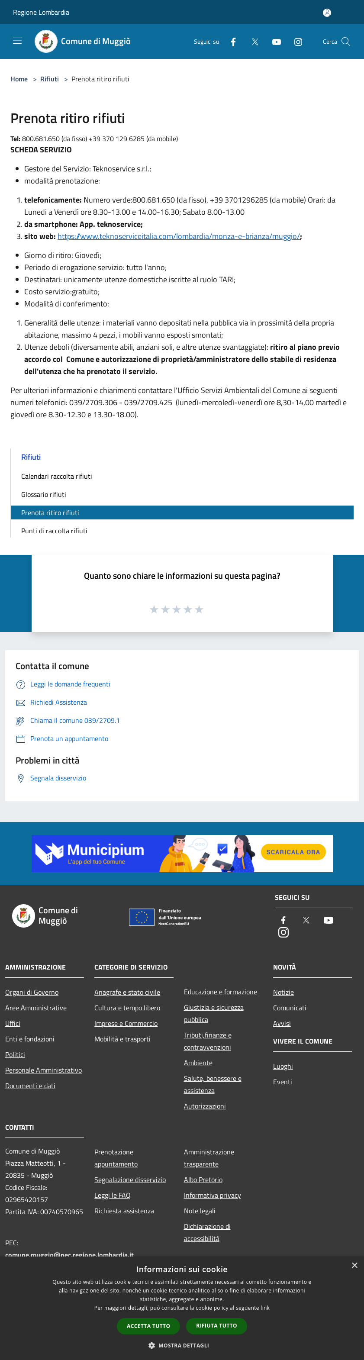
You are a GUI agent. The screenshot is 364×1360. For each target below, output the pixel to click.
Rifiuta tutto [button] (216, 1325)
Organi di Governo (31, 992)
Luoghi (283, 1066)
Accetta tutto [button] (148, 1326)
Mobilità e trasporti (122, 1039)
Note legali (200, 1210)
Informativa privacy (212, 1195)
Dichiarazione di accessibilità (207, 1232)
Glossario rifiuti (43, 494)
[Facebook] (229, 41)
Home (19, 79)
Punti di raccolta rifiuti (54, 530)
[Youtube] (273, 41)
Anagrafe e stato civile (127, 992)
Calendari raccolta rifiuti (56, 476)
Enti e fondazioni (30, 1039)
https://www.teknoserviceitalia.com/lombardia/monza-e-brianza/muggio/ (179, 236)
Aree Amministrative (36, 1007)
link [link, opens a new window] (265, 1308)
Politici (15, 1054)
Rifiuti (49, 79)
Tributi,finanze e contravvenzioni (208, 1041)
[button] (182, 1345)
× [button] (354, 1266)
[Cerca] (346, 41)
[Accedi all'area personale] (327, 13)
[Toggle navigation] (17, 40)
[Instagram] (294, 41)
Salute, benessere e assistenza (213, 1084)
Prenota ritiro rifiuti (50, 512)
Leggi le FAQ (112, 1195)
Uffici (12, 1023)
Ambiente (198, 1062)
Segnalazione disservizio (130, 1179)
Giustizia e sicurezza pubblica (214, 1013)
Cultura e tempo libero (127, 1007)
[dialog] (182, 1308)
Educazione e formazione (220, 991)
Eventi (282, 1081)
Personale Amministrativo (43, 1070)
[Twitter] (251, 41)
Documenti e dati (30, 1085)
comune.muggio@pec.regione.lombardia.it (69, 1255)
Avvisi (282, 1023)
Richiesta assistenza (124, 1210)
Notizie (283, 992)
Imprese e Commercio (126, 1023)
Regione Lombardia (41, 12)
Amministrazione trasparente (209, 1158)
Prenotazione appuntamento (116, 1158)
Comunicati (289, 1007)
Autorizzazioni (205, 1106)
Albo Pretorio (203, 1179)
